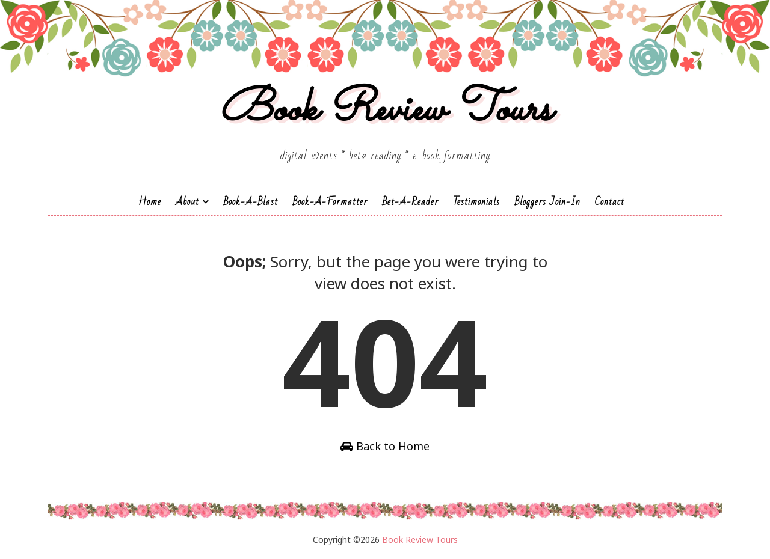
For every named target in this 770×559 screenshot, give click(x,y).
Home (149, 201)
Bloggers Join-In (547, 201)
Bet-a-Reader (410, 201)
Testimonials (476, 201)
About (187, 201)
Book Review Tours (385, 110)
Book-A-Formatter (330, 201)
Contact (609, 201)
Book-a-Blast (250, 201)
